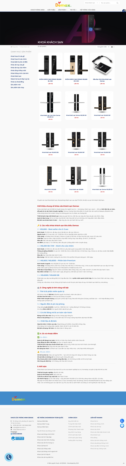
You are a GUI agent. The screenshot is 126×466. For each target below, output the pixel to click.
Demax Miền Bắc (42, 421)
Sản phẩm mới (15, 85)
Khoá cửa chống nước (44, 448)
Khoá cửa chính (95, 429)
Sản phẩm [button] (62, 10)
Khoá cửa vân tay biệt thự (45, 457)
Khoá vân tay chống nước (98, 448)
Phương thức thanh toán (76, 429)
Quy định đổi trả (73, 421)
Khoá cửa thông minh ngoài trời (47, 451)
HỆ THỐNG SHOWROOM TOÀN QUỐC (50, 417)
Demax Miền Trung (43, 424)
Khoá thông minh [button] (37, 10)
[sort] (102, 47)
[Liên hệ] (122, 421)
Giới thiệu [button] (51, 10)
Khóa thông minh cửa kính (19, 73)
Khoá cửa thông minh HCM (45, 434)
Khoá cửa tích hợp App (44, 437)
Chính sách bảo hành (74, 435)
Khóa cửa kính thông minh (98, 440)
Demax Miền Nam (42, 427)
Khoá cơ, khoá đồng (17, 82)
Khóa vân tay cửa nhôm (18, 67)
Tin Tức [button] (73, 10)
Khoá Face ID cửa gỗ (17, 56)
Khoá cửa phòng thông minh (99, 443)
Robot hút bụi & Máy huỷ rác (20, 79)
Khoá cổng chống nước (18, 70)
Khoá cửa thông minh (97, 424)
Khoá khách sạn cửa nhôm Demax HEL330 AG (50, 112)
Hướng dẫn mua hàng (75, 440)
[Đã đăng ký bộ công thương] (17, 438)
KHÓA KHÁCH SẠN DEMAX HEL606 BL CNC (50, 79)
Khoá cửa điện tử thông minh (99, 446)
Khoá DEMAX (16, 434)
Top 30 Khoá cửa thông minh (46, 431)
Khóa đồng (93, 437)
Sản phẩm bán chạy (17, 87)
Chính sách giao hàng (75, 437)
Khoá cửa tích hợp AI (43, 454)
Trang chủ (14, 47)
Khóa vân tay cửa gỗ (17, 65)
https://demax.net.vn (19, 429)
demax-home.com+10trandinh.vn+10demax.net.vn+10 (65, 267)
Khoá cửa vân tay (95, 426)
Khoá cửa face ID (42, 445)
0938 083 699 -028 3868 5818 (22, 425)
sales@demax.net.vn (19, 427)
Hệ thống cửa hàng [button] (87, 10)
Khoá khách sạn (16, 76)
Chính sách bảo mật (74, 426)
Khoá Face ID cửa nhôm (19, 59)
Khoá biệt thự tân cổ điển (19, 62)
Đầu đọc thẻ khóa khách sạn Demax (102, 79)
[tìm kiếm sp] (117, 3)
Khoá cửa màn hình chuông (45, 440)
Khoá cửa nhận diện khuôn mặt (100, 432)
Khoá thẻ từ (94, 421)
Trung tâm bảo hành (74, 424)
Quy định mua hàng (74, 432)
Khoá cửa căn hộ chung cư (45, 443)
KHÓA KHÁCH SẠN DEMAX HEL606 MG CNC (76, 79)
